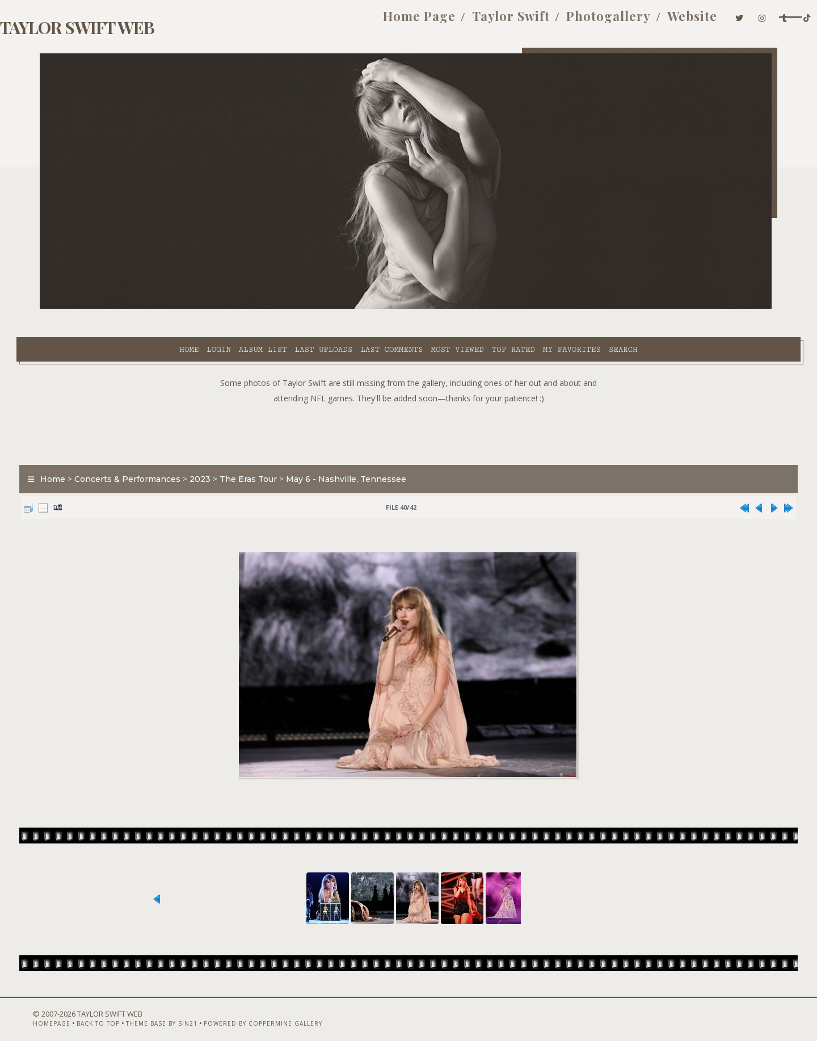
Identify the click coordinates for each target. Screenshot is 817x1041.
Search (521, 307)
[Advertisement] (408, 403)
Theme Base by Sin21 (168, 1011)
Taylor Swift (426, 21)
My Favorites (470, 307)
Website (607, 21)
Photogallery (523, 21)
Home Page (334, 21)
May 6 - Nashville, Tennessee (369, 451)
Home (86, 307)
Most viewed (355, 307)
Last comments (289, 307)
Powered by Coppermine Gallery (269, 1011)
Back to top (105, 1011)
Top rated (411, 307)
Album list (161, 307)
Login (116, 307)
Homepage (58, 1011)
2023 (223, 451)
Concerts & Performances (151, 451)
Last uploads (222, 307)
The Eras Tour (271, 451)
